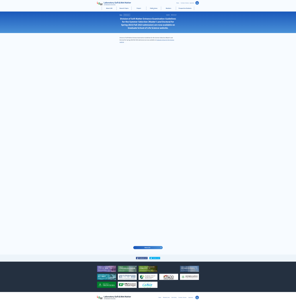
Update (168, 15)
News (177, 3)
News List (147, 247)
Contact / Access (185, 3)
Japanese (191, 3)
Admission (126, 15)
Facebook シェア (143, 258)
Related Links (166, 297)
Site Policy (174, 297)
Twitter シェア (156, 258)
